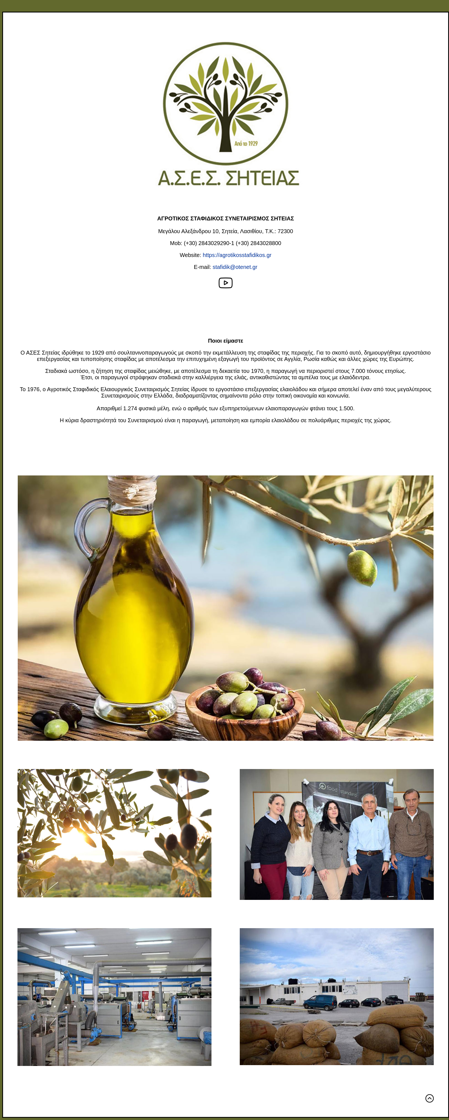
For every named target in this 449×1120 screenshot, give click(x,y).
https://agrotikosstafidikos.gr (237, 255)
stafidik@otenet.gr (235, 267)
